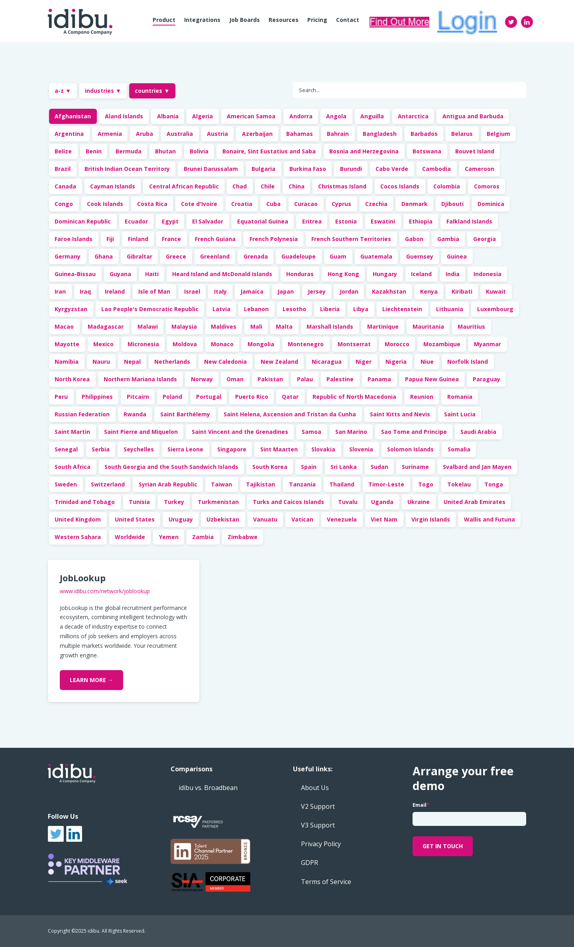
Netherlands (172, 361)
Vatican (302, 519)
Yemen (169, 537)
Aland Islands (124, 116)
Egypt (170, 221)
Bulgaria (263, 169)
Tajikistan (260, 484)
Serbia (101, 449)
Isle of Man (154, 291)
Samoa (311, 431)
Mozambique (441, 344)
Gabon (414, 239)
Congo (64, 204)
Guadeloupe (298, 256)
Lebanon (256, 309)
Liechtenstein (402, 309)
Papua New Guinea (432, 379)
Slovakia (323, 449)
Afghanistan (73, 116)
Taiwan (221, 484)
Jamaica (251, 291)
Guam (338, 256)
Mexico (103, 344)
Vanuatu (265, 519)
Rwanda (135, 414)
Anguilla (372, 116)
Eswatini (383, 221)
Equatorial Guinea (262, 221)
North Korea (72, 379)
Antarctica (413, 116)
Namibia (67, 361)
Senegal (66, 449)
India (453, 274)
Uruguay (181, 519)
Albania (168, 116)
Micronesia (143, 344)
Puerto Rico (251, 396)
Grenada (256, 256)
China (297, 186)
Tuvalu (348, 502)
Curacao (306, 204)
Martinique (383, 326)
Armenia (110, 133)
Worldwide (130, 537)
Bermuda (129, 151)
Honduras (300, 274)
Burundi (351, 169)
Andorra (301, 116)
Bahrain (338, 133)
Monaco (222, 344)
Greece (176, 256)
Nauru (101, 361)
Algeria (202, 116)
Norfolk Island (467, 361)
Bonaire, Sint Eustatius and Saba (269, 151)
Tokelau (459, 484)
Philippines (97, 396)
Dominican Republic (83, 221)
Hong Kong (343, 274)
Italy (220, 291)
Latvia (221, 309)
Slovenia (361, 449)
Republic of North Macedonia (354, 396)
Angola (336, 116)
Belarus (462, 133)
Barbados (424, 133)
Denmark (414, 204)
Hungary (385, 274)
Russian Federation (82, 414)
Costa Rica (152, 204)
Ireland (115, 291)
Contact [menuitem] (347, 20)
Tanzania (302, 484)
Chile (268, 186)
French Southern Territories (351, 239)
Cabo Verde (391, 169)
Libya (360, 309)
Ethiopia (420, 221)
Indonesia (487, 274)
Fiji (110, 239)
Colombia (446, 186)
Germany (68, 256)
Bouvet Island (474, 151)
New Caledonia (225, 361)
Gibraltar (139, 256)
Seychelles (139, 449)
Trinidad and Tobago (85, 502)
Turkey (174, 502)
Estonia (346, 221)
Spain (308, 467)
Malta (284, 326)
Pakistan (270, 379)
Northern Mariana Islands (140, 379)
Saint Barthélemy (185, 414)
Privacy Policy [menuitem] (321, 843)
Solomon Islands (410, 449)
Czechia (376, 204)
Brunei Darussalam (211, 169)
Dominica (491, 204)
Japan (285, 291)
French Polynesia (274, 239)
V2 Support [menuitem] (318, 806)
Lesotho (294, 309)
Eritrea (312, 221)
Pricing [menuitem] (317, 20)
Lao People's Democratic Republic (150, 309)
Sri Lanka (343, 467)
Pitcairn (138, 396)
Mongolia (261, 344)
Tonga (493, 484)
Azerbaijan (257, 133)
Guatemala (376, 256)
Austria (217, 133)
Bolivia (199, 151)
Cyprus (341, 204)
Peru (61, 396)
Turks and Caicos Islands (288, 502)
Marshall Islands (330, 326)
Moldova (185, 344)
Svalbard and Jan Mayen (477, 467)
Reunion (421, 396)
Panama (379, 379)
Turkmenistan (218, 502)
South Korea (269, 467)
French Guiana (215, 239)
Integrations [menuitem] (202, 20)
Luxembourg (495, 309)
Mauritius (471, 326)
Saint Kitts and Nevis (400, 414)
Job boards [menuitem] (244, 20)
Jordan (349, 291)
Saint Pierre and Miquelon (141, 431)
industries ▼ (103, 90)
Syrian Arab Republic (168, 484)
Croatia (241, 204)
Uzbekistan (222, 519)
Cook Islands (105, 204)
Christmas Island (342, 186)
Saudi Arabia (478, 431)
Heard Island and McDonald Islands (222, 274)
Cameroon (479, 169)
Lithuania (449, 309)
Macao (64, 326)
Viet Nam (384, 519)
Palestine (340, 379)
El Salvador (207, 221)
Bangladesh (380, 133)
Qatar (290, 396)
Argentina (69, 133)
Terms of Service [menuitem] (326, 881)
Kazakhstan (389, 291)
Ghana (103, 256)
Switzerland (108, 484)
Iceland (421, 274)
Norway (202, 379)
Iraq (85, 291)
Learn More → (91, 680)
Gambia (448, 239)
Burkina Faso (307, 169)
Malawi (148, 326)
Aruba (144, 133)
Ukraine (418, 502)
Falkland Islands (469, 221)
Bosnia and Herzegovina (364, 151)
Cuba (273, 204)
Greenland (215, 256)
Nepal (132, 361)
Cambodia (436, 169)
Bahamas (299, 133)
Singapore (231, 449)
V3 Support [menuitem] (318, 825)
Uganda (382, 502)
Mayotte (67, 344)
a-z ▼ (63, 90)
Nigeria (396, 361)
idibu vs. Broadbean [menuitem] (208, 787)
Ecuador (136, 221)
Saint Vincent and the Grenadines (240, 431)
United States (135, 519)
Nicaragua (327, 361)
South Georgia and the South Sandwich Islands (171, 467)
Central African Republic (184, 186)
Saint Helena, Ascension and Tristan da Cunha (290, 414)
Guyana (120, 274)
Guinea (457, 256)
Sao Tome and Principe (414, 431)
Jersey (317, 291)
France (171, 239)
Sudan (379, 467)
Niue (427, 361)
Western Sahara (78, 537)
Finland (138, 239)
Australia (180, 133)
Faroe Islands (73, 239)
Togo (425, 484)
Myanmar (487, 344)
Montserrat (354, 344)
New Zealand (279, 361)
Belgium (498, 133)
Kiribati (462, 291)
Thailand (341, 484)
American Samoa (251, 116)
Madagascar (106, 326)
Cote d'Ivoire (199, 204)
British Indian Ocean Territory (127, 169)
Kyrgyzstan (71, 309)
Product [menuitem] (164, 20)
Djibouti (452, 204)
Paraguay (486, 379)
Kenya (429, 291)
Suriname (415, 467)
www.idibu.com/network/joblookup (105, 591)
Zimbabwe (243, 537)
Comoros (486, 186)
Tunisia (139, 502)
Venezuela (342, 519)
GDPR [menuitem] (309, 862)
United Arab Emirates (474, 502)
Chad (239, 186)
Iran (60, 291)
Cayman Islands (112, 186)
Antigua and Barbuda (472, 116)
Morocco (397, 344)
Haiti (152, 274)
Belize (63, 151)
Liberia (330, 309)
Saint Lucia (460, 414)
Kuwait (496, 291)
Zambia (203, 537)
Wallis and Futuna (489, 519)
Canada (65, 186)
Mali (256, 326)
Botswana (427, 151)
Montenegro (306, 344)
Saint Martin (72, 431)
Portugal (208, 396)
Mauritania (428, 326)
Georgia (484, 239)
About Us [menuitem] (315, 787)
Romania (459, 396)
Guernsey (419, 256)
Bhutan (165, 151)
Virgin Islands (430, 519)
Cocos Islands (399, 186)
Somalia (459, 449)
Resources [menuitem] (284, 20)
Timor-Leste (386, 484)
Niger (364, 361)
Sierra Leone (185, 449)
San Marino (351, 431)
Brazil (63, 169)
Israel (192, 291)
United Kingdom (78, 519)
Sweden (66, 484)
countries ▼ (152, 90)
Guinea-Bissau (75, 274)
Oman (235, 379)
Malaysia (184, 326)
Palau (305, 379)
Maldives (223, 326)
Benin (94, 151)
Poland (172, 396)
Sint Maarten (279, 449)
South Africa (72, 467)
